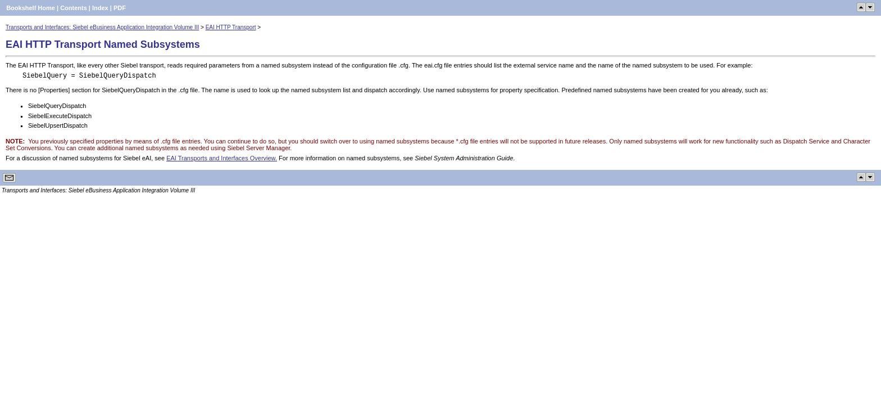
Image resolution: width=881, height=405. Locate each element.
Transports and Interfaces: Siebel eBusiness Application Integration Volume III (102, 27)
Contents (73, 7)
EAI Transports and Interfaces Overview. (221, 158)
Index (100, 7)
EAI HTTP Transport (231, 27)
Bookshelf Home (30, 7)
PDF (119, 7)
